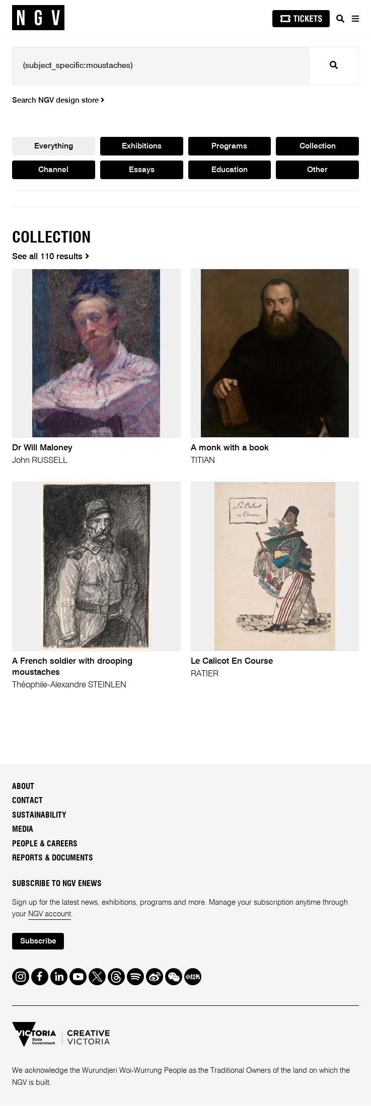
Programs (229, 147)
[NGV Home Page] (38, 18)
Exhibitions (141, 147)
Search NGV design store (58, 100)
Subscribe (38, 942)
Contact (27, 801)
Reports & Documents (52, 858)
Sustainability (39, 816)
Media (22, 830)
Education (229, 171)
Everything (53, 147)
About (23, 787)
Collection (318, 147)
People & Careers (45, 844)
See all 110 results (50, 257)
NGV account (49, 914)
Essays (142, 171)
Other (317, 171)
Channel (53, 171)
